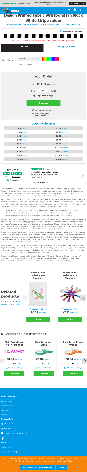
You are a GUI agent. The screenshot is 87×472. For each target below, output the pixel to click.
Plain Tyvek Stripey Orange (73, 343)
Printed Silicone (7, 406)
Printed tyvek (6, 401)
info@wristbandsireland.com (15, 433)
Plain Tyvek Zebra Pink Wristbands (14, 343)
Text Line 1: (7, 60)
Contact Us (5, 447)
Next (83, 298)
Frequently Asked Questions (12, 452)
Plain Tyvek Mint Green (43, 343)
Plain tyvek (5, 410)
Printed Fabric (6, 415)
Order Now (14, 373)
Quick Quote (79, 3)
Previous (25, 298)
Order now (43, 103)
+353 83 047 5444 (11, 424)
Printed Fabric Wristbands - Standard (70, 275)
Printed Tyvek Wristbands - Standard (38, 275)
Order (38, 319)
